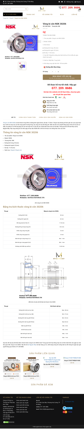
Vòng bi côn (18, 150)
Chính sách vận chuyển (22, 387)
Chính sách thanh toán (22, 384)
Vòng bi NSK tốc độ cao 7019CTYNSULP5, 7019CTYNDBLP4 (19, 360)
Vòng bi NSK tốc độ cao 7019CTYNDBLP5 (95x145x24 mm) (39, 360)
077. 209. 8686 (8, 3)
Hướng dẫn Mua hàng (51, 67)
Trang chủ (30, 14)
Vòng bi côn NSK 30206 (9, 122)
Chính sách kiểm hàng (22, 396)
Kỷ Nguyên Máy (32, 344)
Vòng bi (11, 18)
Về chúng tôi (47, 14)
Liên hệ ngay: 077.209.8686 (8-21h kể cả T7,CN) (8, 401)
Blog (62, 14)
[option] (22, 42)
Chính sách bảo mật (21, 394)
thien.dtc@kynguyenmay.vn (47, 393)
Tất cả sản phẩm (11, 14)
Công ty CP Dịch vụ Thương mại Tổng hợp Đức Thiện (9, 386)
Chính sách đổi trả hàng (22, 389)
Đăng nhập (70, 1)
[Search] (26, 9)
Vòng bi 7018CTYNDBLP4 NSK (72, 360)
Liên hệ (74, 14)
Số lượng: (45, 71)
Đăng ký (78, 1)
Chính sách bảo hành (21, 391)
